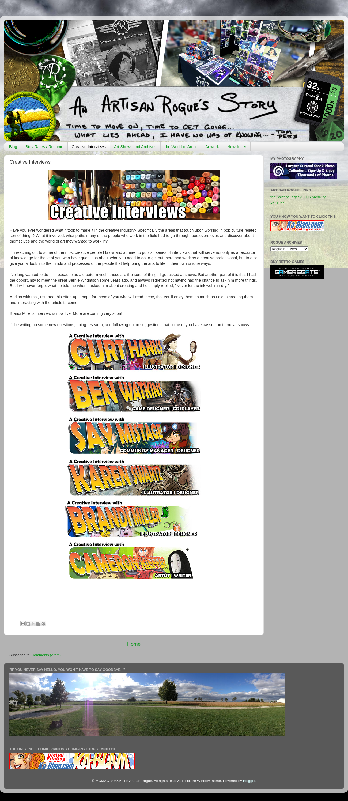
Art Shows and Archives (135, 146)
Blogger (249, 781)
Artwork (212, 146)
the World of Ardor (181, 146)
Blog (13, 146)
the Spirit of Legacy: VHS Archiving (298, 197)
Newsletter (236, 146)
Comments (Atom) (46, 655)
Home (134, 644)
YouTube (277, 203)
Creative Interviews (89, 146)
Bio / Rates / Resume (44, 146)
